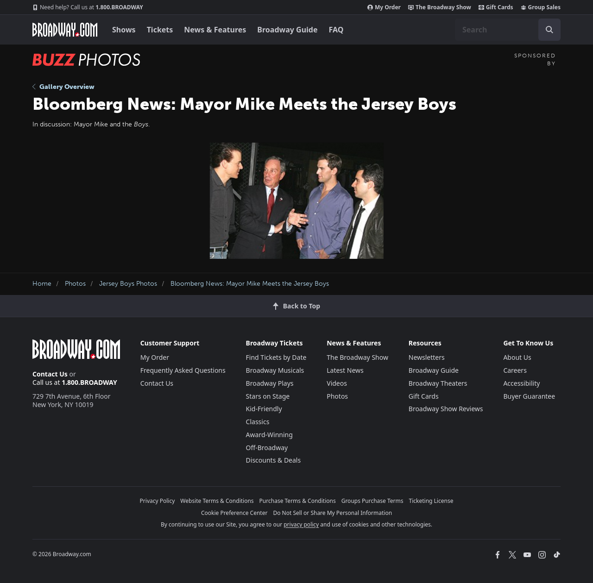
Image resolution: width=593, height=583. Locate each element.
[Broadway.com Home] (64, 30)
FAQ (336, 29)
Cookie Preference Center (234, 513)
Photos (75, 284)
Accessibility (521, 383)
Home (41, 284)
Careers (514, 370)
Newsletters (427, 357)
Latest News (345, 370)
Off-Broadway (267, 447)
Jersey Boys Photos (128, 284)
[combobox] (508, 30)
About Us (517, 357)
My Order (384, 7)
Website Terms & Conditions (216, 501)
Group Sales (541, 7)
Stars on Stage (268, 396)
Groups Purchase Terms (372, 501)
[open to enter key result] (549, 30)
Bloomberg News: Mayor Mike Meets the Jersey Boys (249, 284)
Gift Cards (496, 7)
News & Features (215, 29)
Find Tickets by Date (276, 357)
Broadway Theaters (438, 383)
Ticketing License (431, 501)
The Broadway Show (439, 7)
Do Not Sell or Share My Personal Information (332, 513)
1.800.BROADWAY (87, 7)
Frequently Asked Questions (183, 370)
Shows (124, 29)
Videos (337, 383)
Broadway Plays (270, 383)
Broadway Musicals (275, 370)
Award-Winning (269, 434)
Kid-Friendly (264, 408)
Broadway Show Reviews (446, 408)
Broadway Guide (287, 29)
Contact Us (50, 374)
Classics (258, 421)
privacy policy (301, 524)
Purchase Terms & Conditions (297, 501)
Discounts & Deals (273, 460)
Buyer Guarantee (529, 396)
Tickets (160, 29)
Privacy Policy (157, 501)
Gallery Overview (63, 87)
